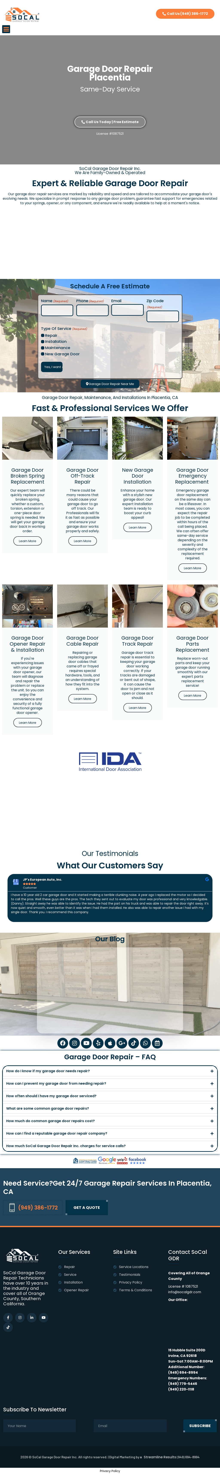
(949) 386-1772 (31, 1207)
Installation (56, 341)
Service (70, 1274)
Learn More (27, 541)
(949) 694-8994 (183, 1372)
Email (116, 300)
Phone (90, 301)
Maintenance (57, 347)
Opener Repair (76, 1290)
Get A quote (87, 1207)
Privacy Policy (130, 1282)
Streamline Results (160, 1457)
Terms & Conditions (135, 1290)
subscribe (200, 1425)
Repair (51, 335)
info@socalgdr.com (184, 1292)
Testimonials (129, 1274)
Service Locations (133, 1266)
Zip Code (155, 304)
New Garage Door (62, 354)
